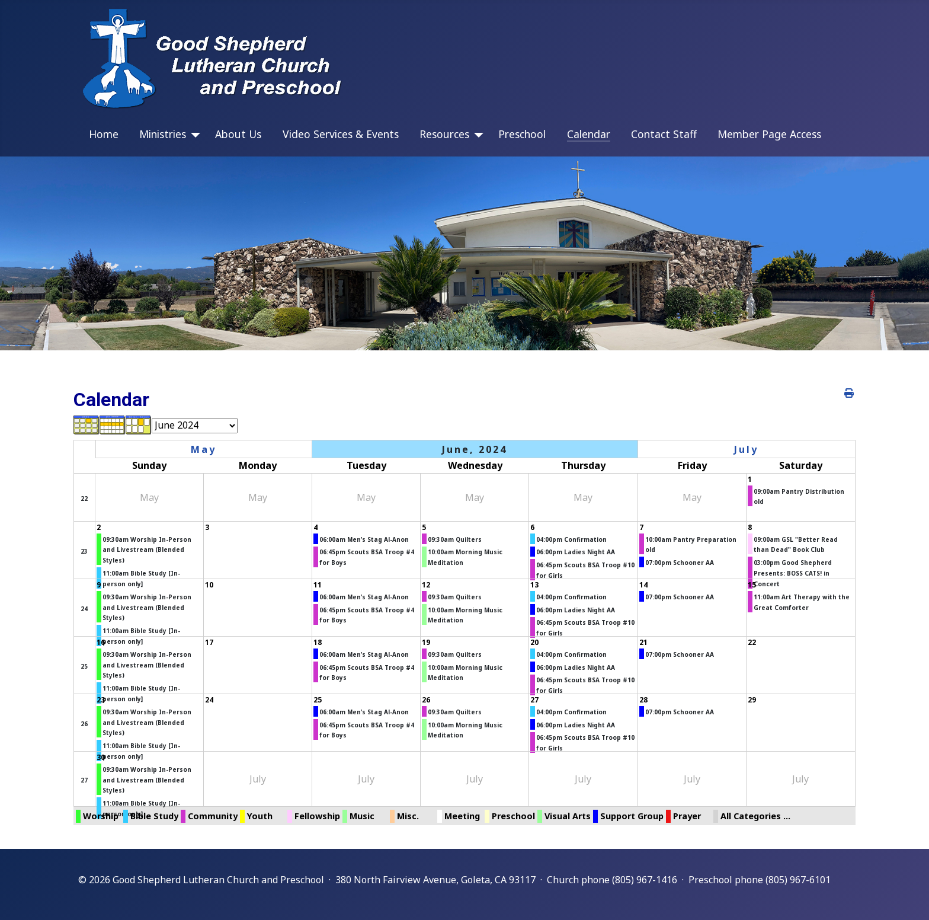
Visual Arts (567, 816)
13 (534, 585)
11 (317, 585)
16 (101, 642)
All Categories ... (755, 816)
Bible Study (154, 816)
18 (317, 642)
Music (362, 816)
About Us (238, 134)
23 (84, 551)
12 (426, 585)
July (746, 449)
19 (426, 642)
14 (643, 585)
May (203, 449)
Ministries (162, 134)
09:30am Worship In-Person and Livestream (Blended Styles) (146, 549)
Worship (100, 816)
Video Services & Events (341, 134)
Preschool (522, 134)
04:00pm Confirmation (571, 539)
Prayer (687, 816)
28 (643, 700)
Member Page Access (769, 134)
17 (209, 642)
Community (213, 816)
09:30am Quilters (455, 539)
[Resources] (476, 135)
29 (752, 700)
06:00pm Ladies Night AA (575, 552)
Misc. (408, 816)
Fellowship (317, 816)
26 (84, 724)
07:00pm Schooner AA (679, 562)
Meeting (462, 816)
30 (101, 757)
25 (84, 666)
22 (84, 498)
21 (643, 642)
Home (103, 134)
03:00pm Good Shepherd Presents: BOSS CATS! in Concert (793, 572)
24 (84, 609)
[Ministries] (192, 135)
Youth (260, 816)
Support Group (632, 816)
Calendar (588, 134)
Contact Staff (664, 134)
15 (752, 585)
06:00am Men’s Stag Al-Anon (364, 539)
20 (534, 642)
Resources (444, 134)
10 (209, 585)
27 (534, 700)
